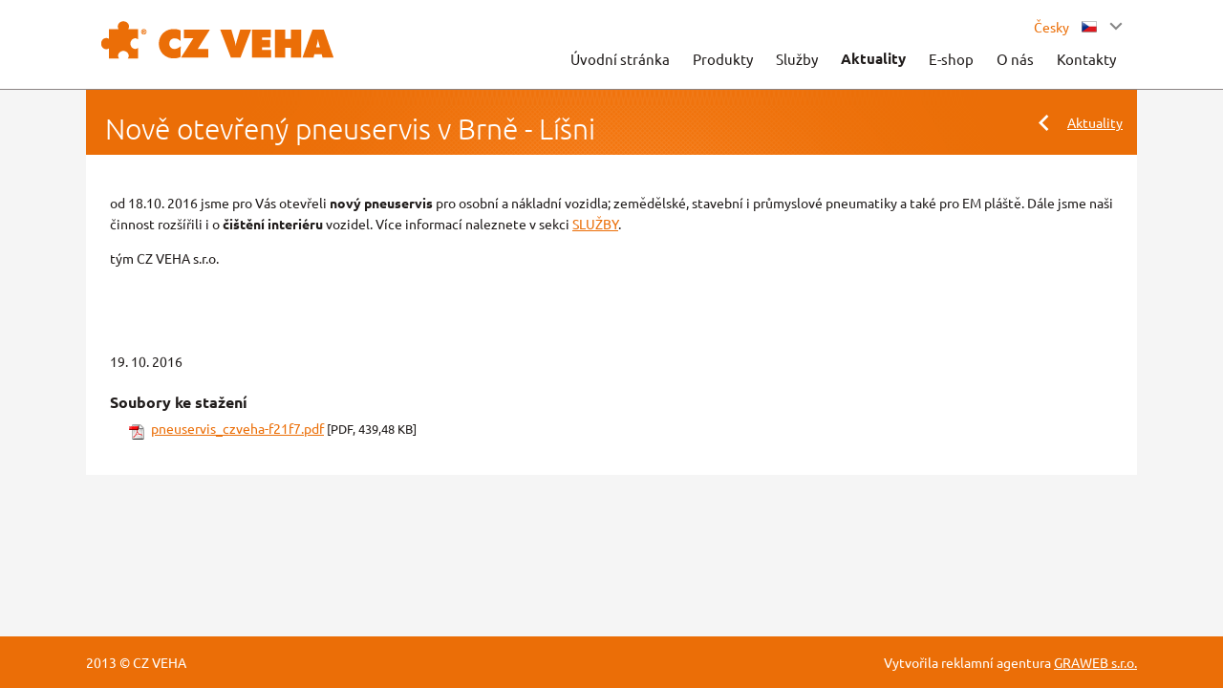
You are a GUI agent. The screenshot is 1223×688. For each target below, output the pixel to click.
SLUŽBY (595, 223)
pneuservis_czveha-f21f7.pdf (237, 428)
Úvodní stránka (620, 59)
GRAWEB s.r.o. (1095, 662)
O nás (1015, 59)
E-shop (951, 59)
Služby (797, 59)
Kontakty (1086, 59)
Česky (1065, 26)
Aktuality (873, 58)
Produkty (723, 59)
